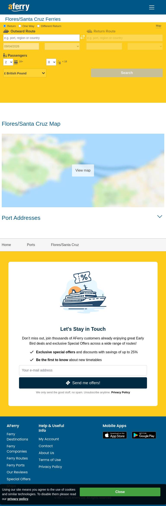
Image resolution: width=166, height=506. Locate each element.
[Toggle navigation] (152, 7)
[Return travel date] (104, 46)
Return (11, 26)
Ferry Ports (16, 465)
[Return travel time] (145, 46)
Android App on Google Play (144, 435)
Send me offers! (82, 383)
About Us (46, 452)
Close (120, 492)
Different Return (51, 26)
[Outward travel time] (62, 46)
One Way (28, 26)
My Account (49, 439)
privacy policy (17, 499)
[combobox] (41, 37)
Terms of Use (50, 459)
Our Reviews (17, 472)
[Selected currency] (24, 73)
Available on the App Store (115, 435)
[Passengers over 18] (8, 62)
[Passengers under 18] (51, 62)
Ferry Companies (17, 449)
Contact (46, 445)
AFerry (13, 425)
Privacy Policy (120, 392)
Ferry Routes (17, 458)
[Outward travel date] (21, 46)
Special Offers (18, 479)
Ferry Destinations (17, 437)
